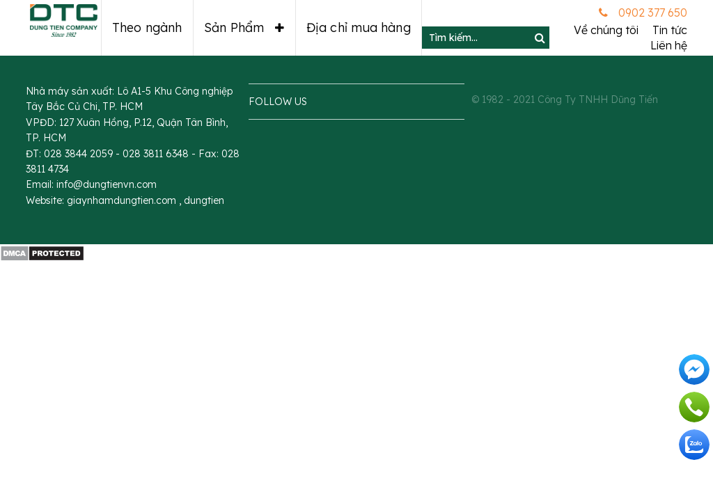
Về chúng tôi (606, 30)
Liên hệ (668, 45)
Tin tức (669, 30)
